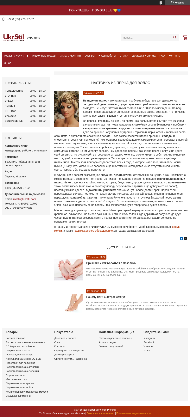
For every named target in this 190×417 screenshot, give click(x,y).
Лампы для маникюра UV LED (23, 358)
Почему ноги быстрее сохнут (105, 296)
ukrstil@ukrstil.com (24, 199)
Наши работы (107, 55)
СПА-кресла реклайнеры (20, 346)
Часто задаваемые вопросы (115, 338)
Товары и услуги (14, 55)
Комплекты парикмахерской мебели (27, 391)
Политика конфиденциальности (133, 413)
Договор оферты (64, 354)
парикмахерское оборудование (93, 230)
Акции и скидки (108, 342)
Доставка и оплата (144, 55)
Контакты (174, 55)
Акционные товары (44, 55)
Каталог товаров (15, 338)
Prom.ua (111, 409)
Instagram (149, 338)
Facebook (149, 342)
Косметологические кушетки (22, 366)
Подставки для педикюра (20, 362)
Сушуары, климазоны (18, 395)
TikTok (147, 350)
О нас (7, 62)
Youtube (148, 346)
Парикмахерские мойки (19, 387)
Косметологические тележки (22, 371)
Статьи (123, 55)
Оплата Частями (70, 55)
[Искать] (174, 37)
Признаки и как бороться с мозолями (111, 263)
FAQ (162, 55)
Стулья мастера (15, 375)
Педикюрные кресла (18, 350)
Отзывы (90, 55)
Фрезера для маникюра (19, 354)
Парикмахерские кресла (20, 383)
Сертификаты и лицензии (69, 350)
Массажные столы (16, 379)
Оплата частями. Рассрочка (70, 358)
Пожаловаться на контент (100, 413)
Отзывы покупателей (111, 346)
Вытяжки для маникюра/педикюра (26, 342)
